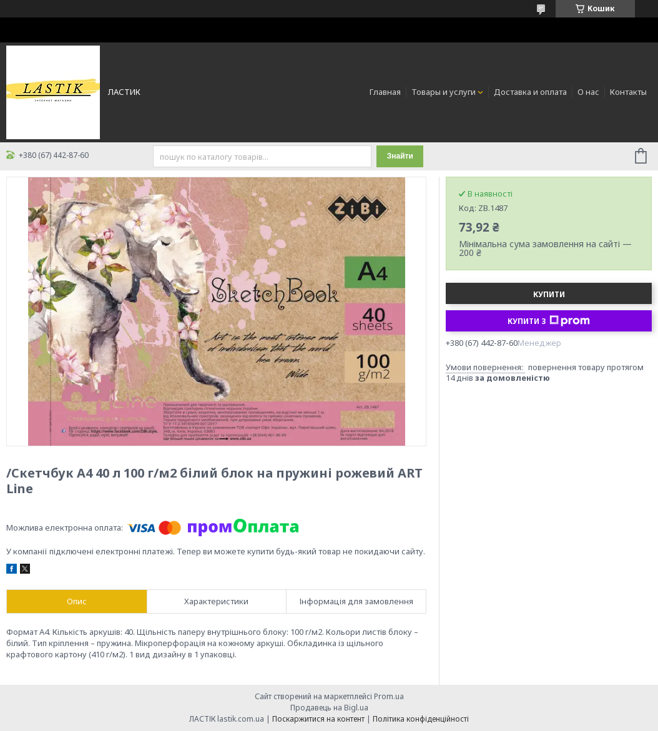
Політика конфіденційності (421, 719)
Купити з (549, 320)
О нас (588, 91)
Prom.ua (389, 696)
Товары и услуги (443, 91)
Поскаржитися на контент (318, 719)
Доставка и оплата (530, 91)
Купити (549, 294)
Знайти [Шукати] (400, 156)
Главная (385, 91)
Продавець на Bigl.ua (329, 707)
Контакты (628, 91)
